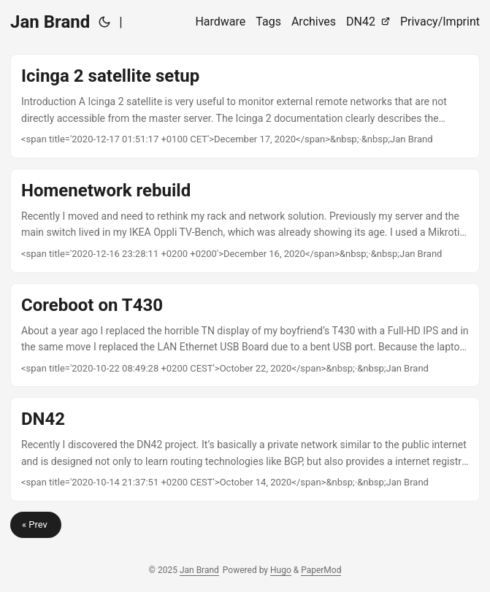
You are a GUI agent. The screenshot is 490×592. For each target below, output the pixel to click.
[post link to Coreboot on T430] (245, 335)
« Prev (36, 524)
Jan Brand (50, 22)
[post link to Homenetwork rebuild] (245, 220)
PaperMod (321, 570)
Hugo (280, 570)
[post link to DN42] (245, 449)
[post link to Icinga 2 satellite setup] (245, 106)
